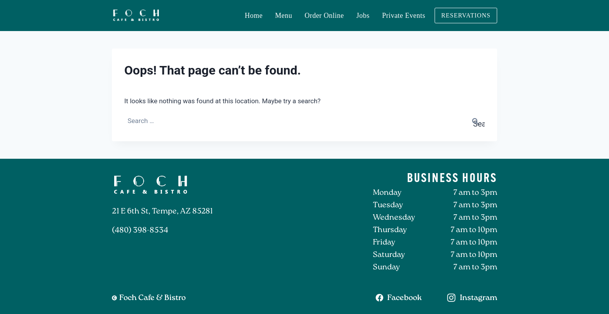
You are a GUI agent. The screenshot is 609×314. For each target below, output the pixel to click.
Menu (283, 15)
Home (254, 15)
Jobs (363, 15)
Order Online (324, 15)
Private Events (403, 15)
